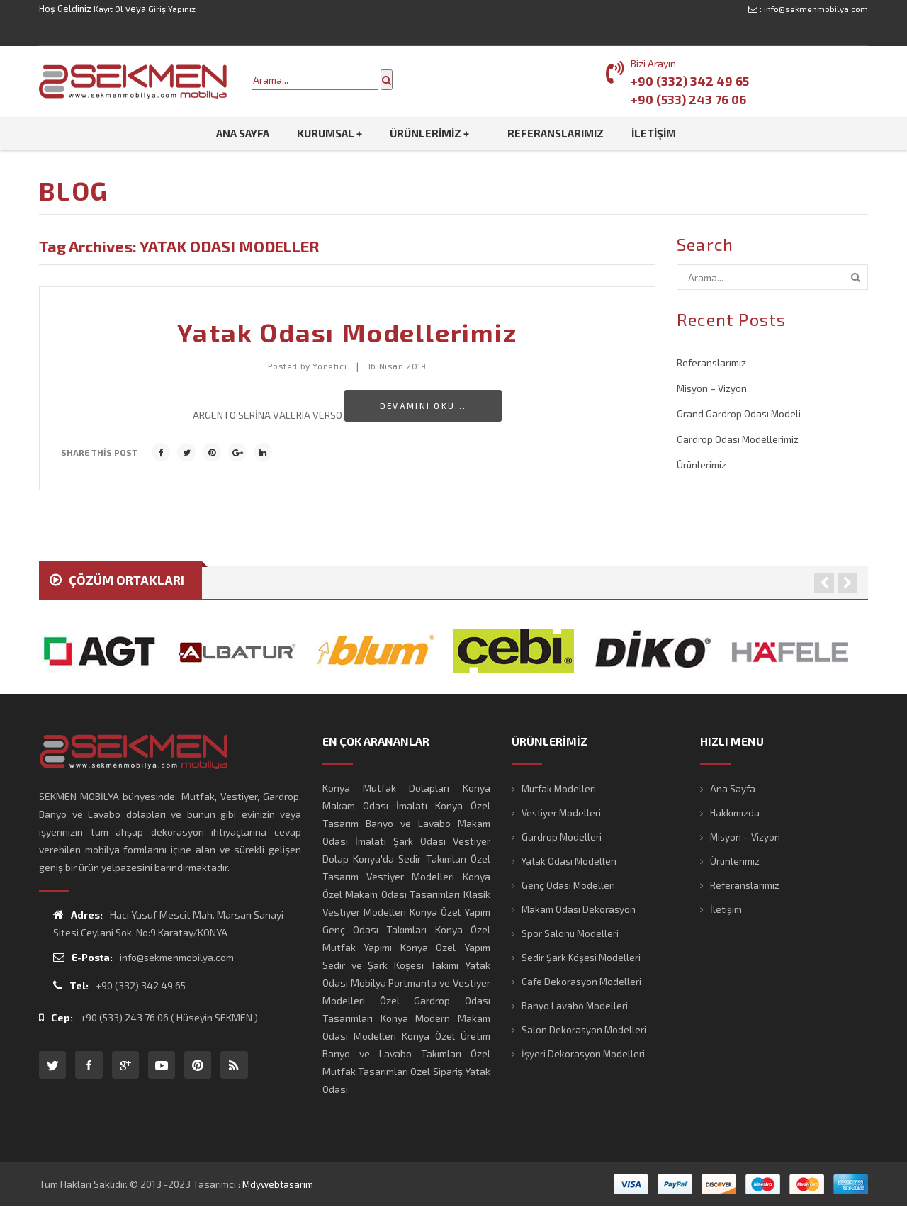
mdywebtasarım (279, 1184)
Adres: (78, 915)
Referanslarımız (712, 363)
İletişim (726, 909)
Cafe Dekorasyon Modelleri (582, 981)
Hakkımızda (735, 813)
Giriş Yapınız (175, 8)
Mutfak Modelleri (560, 788)
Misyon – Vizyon (713, 387)
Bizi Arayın (653, 63)
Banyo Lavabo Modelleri (575, 1005)
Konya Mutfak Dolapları (385, 788)
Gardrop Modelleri (562, 837)
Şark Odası (419, 841)
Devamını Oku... (423, 405)
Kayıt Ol (109, 8)
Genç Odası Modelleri (569, 885)
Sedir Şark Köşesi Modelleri (582, 957)
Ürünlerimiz (702, 462)
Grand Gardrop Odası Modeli (739, 412)
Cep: (56, 1017)
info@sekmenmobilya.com (813, 8)
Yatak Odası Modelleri (570, 861)
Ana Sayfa (733, 788)
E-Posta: (83, 957)
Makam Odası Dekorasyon (580, 909)
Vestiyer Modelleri (563, 813)
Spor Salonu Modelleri (571, 933)
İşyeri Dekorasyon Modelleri (584, 1054)
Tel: (71, 985)
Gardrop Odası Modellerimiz (738, 437)
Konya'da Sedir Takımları (409, 859)
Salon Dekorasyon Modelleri (585, 1029)
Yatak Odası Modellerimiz (347, 332)
